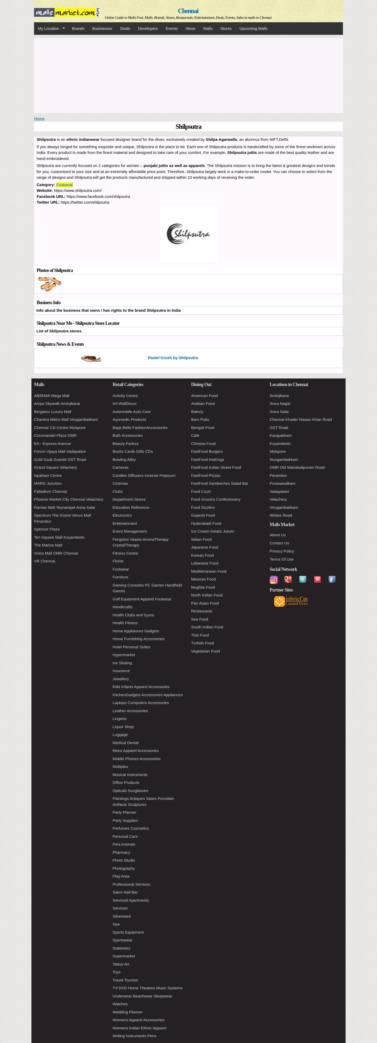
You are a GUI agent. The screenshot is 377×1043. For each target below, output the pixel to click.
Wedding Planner (128, 1012)
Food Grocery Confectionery (215, 499)
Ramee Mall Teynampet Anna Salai (64, 507)
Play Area (121, 876)
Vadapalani (279, 491)
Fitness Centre (125, 553)
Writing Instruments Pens (134, 1036)
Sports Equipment (128, 932)
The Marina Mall (48, 545)
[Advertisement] (188, 74)
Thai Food (200, 635)
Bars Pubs (200, 419)
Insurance (121, 670)
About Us (278, 535)
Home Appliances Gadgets (136, 631)
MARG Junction (48, 483)
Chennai (188, 10)
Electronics (122, 515)
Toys (117, 972)
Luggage (120, 734)
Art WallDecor (125, 403)
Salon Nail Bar (125, 892)
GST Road (279, 427)
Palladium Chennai (50, 491)
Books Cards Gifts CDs (133, 451)
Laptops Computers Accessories (141, 702)
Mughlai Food (203, 587)
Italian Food (201, 539)
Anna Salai (279, 411)
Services (120, 908)
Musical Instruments (130, 774)
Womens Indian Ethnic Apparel (139, 1028)
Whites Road (281, 515)
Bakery (197, 411)
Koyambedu (280, 443)
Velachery (278, 499)
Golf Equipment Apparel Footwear (142, 599)
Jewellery (121, 679)
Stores (226, 28)
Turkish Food (202, 643)
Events (172, 28)
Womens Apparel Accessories (138, 1020)
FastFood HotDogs (207, 459)
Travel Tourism (125, 980)
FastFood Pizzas (205, 475)
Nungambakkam (284, 459)
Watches (120, 1004)
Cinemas (120, 483)
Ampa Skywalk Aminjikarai (57, 403)
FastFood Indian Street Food (216, 467)
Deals (125, 28)
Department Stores (129, 499)
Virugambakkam (284, 507)
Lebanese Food (204, 563)
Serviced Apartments (131, 900)
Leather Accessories (130, 711)
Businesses (102, 28)
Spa (116, 924)
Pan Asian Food (205, 603)
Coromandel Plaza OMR (55, 435)
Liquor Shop (123, 726)
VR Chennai (44, 561)
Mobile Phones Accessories (136, 758)
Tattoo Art (121, 964)
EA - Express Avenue (52, 443)
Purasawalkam (282, 483)
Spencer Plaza (47, 529)
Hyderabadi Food (206, 523)
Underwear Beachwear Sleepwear (142, 996)
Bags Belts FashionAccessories (140, 427)
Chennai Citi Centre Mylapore (60, 427)
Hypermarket (124, 654)
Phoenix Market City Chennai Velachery (68, 499)
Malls (207, 28)
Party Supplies (125, 820)
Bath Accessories (128, 435)
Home (39, 118)
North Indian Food (207, 595)
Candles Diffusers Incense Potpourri (144, 475)
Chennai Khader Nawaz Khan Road (301, 419)
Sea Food (199, 619)
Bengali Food (202, 427)
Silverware (122, 916)
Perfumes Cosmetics (131, 828)
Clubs (118, 491)
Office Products (126, 782)
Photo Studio (124, 860)
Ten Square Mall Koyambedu (59, 537)
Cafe (195, 435)
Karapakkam (281, 435)
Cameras (121, 467)
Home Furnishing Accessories (138, 639)
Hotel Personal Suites (131, 647)
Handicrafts (122, 607)
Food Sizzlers (203, 507)
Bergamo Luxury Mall (52, 411)
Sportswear (122, 940)
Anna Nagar (280, 403)
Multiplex (120, 766)
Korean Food (202, 555)
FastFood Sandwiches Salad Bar (219, 483)
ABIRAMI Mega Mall (51, 395)
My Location (49, 28)
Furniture (120, 577)
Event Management (130, 531)
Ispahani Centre (48, 475)
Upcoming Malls (254, 28)
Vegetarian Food (205, 651)
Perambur (278, 475)
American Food (204, 395)
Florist (118, 561)
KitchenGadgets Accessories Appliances (148, 695)
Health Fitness (125, 623)
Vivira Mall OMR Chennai (56, 553)
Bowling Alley (124, 459)
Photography (124, 868)
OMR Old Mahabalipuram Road (297, 467)
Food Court (201, 491)
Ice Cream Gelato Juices (212, 531)
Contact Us (279, 543)
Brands (78, 28)
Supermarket (124, 956)
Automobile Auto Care (132, 411)
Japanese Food (204, 547)
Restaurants (201, 611)
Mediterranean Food (208, 571)
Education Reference (131, 507)
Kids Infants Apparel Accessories (141, 686)
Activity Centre (125, 395)
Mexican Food (203, 579)
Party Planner (124, 812)
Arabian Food (203, 403)
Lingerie (119, 718)
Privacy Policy (282, 551)
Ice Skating (122, 663)
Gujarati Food (203, 515)
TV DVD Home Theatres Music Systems (147, 988)
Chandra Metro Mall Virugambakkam (66, 419)
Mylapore (278, 451)
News (191, 28)
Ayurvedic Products (129, 419)
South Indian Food (207, 627)
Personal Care (125, 836)
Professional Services (131, 884)
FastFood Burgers (207, 451)
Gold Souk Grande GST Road (60, 459)
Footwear (64, 184)
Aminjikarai (279, 395)
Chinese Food (203, 443)
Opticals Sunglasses (130, 790)
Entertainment (125, 523)
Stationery (121, 948)
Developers (148, 28)
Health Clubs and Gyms (133, 615)
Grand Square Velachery (55, 467)
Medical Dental (125, 742)
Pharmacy (121, 852)
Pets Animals (124, 844)
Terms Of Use (282, 559)
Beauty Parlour (125, 443)
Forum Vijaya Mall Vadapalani (60, 451)
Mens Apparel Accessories (136, 750)
